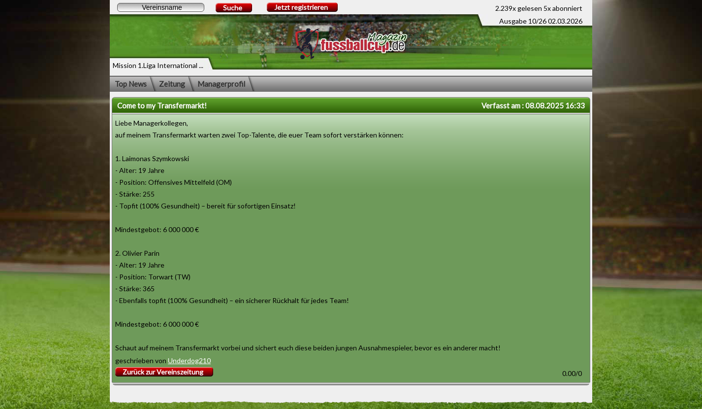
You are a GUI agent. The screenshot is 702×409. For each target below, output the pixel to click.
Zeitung (172, 83)
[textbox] (161, 7)
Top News (131, 83)
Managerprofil (221, 83)
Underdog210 (189, 360)
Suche (232, 7)
